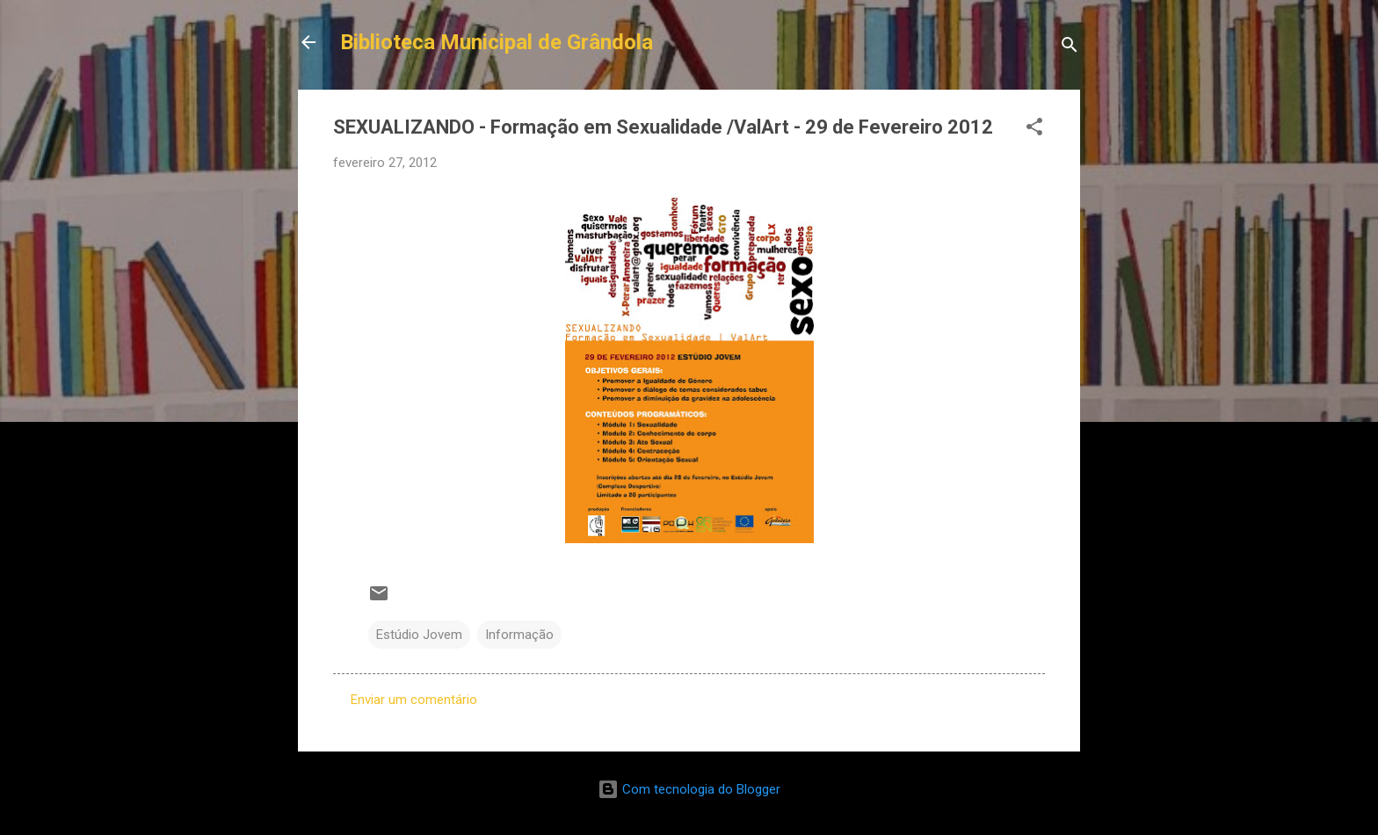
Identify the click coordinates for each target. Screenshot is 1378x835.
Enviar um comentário (414, 700)
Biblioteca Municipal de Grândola (496, 42)
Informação (519, 635)
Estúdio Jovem (419, 635)
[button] (1034, 129)
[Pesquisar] (1069, 48)
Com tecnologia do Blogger (689, 789)
